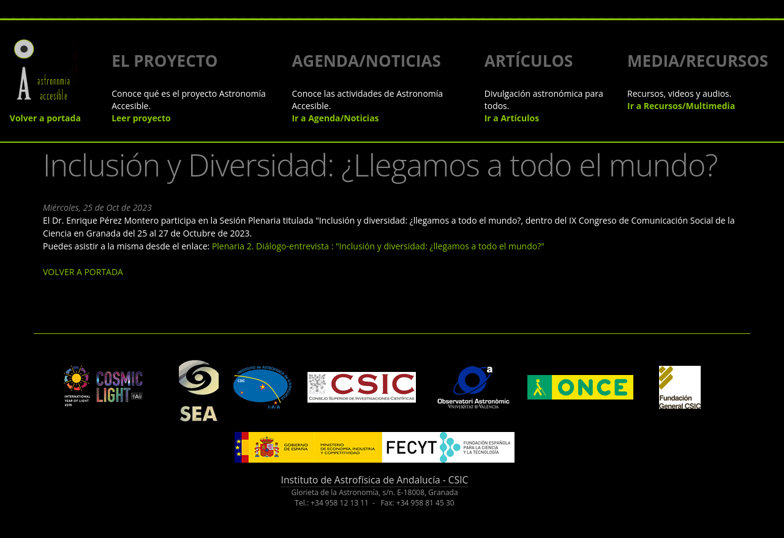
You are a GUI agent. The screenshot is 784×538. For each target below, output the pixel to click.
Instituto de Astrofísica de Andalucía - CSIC (375, 480)
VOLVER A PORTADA (83, 272)
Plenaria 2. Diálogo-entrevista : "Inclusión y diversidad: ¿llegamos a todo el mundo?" (378, 246)
